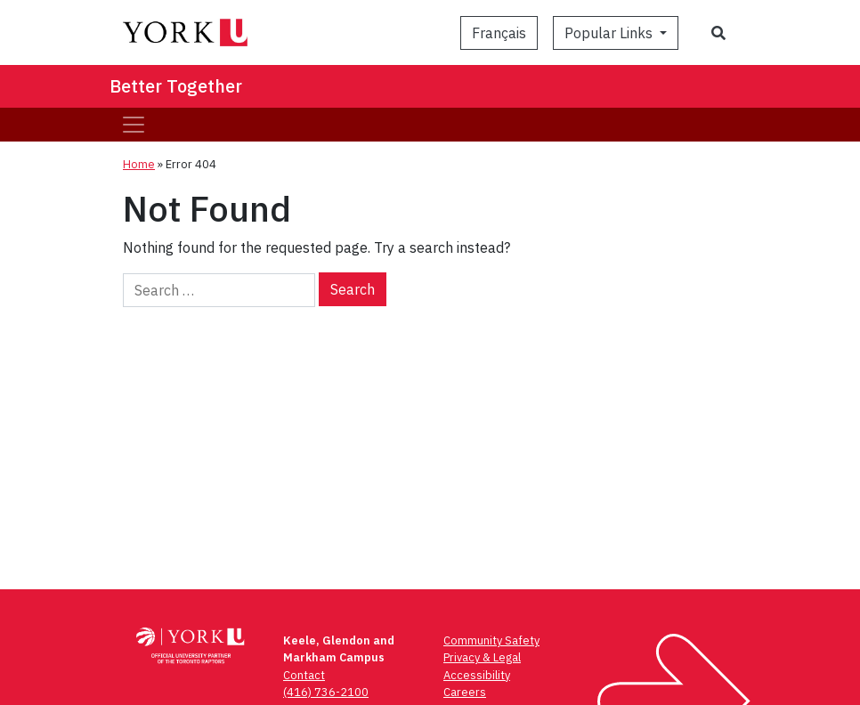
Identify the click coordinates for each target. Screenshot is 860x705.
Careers (464, 692)
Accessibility (476, 675)
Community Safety (491, 640)
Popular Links (610, 33)
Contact (304, 675)
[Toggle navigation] (134, 125)
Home (139, 164)
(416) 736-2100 (326, 692)
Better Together (176, 86)
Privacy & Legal (482, 657)
